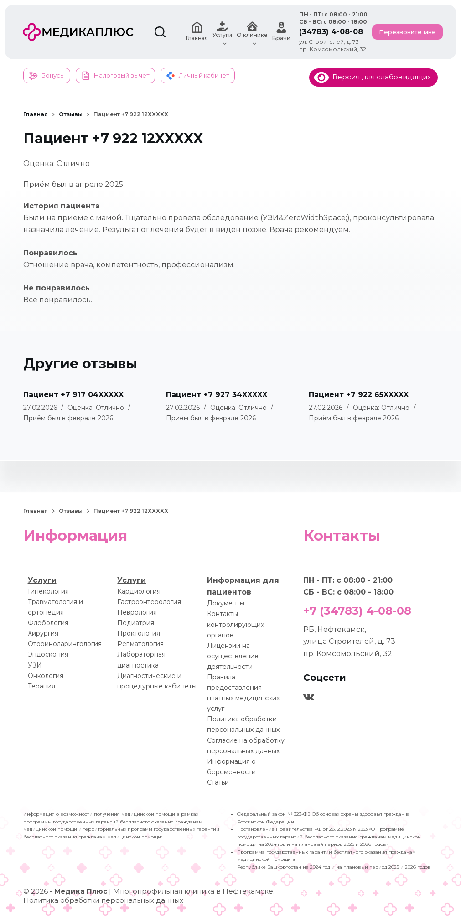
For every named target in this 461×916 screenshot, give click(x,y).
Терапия (41, 686)
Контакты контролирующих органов (235, 624)
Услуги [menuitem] (222, 32)
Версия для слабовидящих (372, 76)
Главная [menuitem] (197, 31)
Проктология (138, 633)
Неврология (137, 612)
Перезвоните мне (407, 32)
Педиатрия (135, 623)
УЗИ (35, 665)
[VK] (308, 697)
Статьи (218, 782)
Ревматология (140, 644)
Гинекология (48, 591)
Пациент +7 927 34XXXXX (216, 394)
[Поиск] (160, 31)
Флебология (48, 623)
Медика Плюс (80, 891)
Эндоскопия (48, 654)
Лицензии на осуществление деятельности (233, 656)
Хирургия (43, 633)
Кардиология (139, 591)
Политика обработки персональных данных (103, 900)
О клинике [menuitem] (252, 32)
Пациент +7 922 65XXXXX (359, 394)
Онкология (45, 676)
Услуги (42, 580)
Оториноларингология (65, 644)
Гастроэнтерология (149, 602)
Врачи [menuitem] (281, 31)
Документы (225, 603)
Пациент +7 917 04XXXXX (73, 394)
